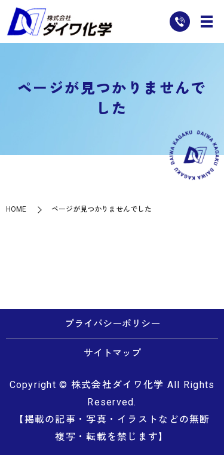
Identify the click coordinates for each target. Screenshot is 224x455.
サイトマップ (112, 353)
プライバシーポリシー (112, 323)
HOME (16, 209)
